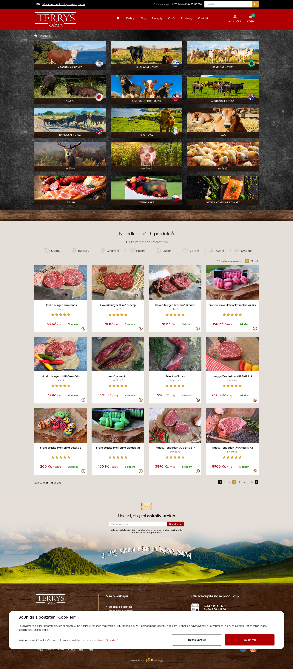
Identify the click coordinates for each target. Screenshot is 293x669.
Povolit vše (250, 640)
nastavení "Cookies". (106, 640)
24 (251, 259)
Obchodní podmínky (121, 610)
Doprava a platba (120, 605)
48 (256, 259)
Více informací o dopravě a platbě (63, 4)
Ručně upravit (197, 640)
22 (252, 480)
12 (247, 259)
